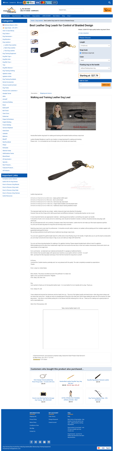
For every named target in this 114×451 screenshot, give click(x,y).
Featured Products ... (8, 167)
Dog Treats (6, 88)
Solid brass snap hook (88, 53)
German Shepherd (8, 127)
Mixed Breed (6, 156)
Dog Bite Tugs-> (7, 56)
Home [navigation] (32, 20)
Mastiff (5, 139)
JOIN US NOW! (46, 16)
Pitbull (4, 145)
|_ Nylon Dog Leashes (9, 48)
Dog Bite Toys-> (7, 62)
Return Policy (33, 422)
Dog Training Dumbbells (9, 79)
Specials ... (6, 162)
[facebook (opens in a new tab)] (31, 442)
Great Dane (6, 130)
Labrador (5, 133)
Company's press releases (10, 179)
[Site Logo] (9, 9)
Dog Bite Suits (7, 59)
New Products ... (7, 165)
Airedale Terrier (7, 93)
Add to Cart (105, 85)
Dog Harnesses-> (7, 36)
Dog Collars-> (6, 33)
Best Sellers (56, 16)
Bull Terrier (6, 110)
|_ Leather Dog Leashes (9, 45)
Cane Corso (6, 113)
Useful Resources (7, 196)
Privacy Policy (33, 419)
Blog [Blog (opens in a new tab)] (63, 16)
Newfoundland (7, 142)
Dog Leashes (36, 16)
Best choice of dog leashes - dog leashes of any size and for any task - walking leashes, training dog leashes (76, 422)
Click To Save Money (8, 30)
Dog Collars (26, 16)
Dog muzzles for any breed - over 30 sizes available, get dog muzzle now (76, 429)
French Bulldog (7, 125)
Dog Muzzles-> (7, 39)
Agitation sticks (7, 76)
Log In (19, 2)
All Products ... (7, 170)
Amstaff (5, 99)
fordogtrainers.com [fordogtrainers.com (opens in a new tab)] (15, 448)
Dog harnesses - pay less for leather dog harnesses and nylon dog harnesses (76, 435)
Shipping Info (33, 416)
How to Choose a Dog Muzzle (11, 184)
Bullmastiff (6, 108)
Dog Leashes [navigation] (39, 20)
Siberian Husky (7, 150)
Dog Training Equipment (9, 53)
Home (5, 2)
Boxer (4, 105)
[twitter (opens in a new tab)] (35, 442)
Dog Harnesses (16, 16)
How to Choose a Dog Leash (10, 187)
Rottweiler (5, 148)
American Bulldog (8, 102)
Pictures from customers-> (10, 90)
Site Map (32, 428)
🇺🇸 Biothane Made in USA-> (10, 25)
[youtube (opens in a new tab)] (44, 442)
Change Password (53, 419)
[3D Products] (70, 329)
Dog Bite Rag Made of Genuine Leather (98, 380)
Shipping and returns (46, 93)
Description (34, 93)
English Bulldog (7, 122)
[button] (109, 2)
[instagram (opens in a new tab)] (48, 442)
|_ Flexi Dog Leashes (9, 50)
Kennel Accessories (8, 82)
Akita (4, 96)
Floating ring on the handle (89, 65)
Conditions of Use (34, 425)
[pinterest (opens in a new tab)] (40, 442)
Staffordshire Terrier (8, 153)
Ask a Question (84, 33)
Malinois (5, 136)
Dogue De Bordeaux (8, 119)
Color (82, 57)
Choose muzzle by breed (9, 85)
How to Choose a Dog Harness (11, 193)
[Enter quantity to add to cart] (90, 84)
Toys (4, 65)
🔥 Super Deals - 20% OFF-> (10, 28)
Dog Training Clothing (9, 70)
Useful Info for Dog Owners (10, 181)
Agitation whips (7, 73)
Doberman (5, 116)
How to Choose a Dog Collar (10, 190)
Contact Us (13, 2)
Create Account (53, 422)
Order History (52, 416)
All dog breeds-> (7, 159)
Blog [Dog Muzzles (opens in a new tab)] (69, 416)
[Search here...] (71, 9)
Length (82, 42)
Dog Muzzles (6, 16)
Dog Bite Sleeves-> (8, 68)
